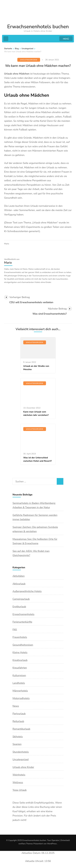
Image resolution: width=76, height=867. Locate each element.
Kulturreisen (19, 675)
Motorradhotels (21, 698)
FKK (15, 629)
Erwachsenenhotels (23, 614)
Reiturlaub (18, 721)
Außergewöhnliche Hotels (27, 591)
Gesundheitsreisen (23, 644)
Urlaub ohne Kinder (23, 767)
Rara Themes (27, 843)
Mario (6, 243)
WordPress (52, 843)
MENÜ (66, 38)
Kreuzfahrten (20, 667)
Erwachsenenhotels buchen (38, 26)
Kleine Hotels (20, 652)
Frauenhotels (20, 637)
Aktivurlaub (19, 583)
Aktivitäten (19, 576)
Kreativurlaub (20, 660)
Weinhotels (19, 774)
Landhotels (19, 683)
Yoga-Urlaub (20, 790)
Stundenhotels (21, 752)
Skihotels (18, 736)
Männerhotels (20, 690)
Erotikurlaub (19, 606)
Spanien (17, 744)
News (16, 706)
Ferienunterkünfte (22, 621)
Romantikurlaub (21, 729)
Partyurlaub (19, 713)
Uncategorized (28, 60)
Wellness (18, 782)
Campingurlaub (21, 599)
